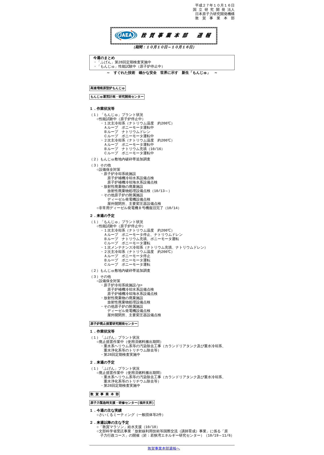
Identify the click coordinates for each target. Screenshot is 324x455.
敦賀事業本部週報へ (164, 448)
